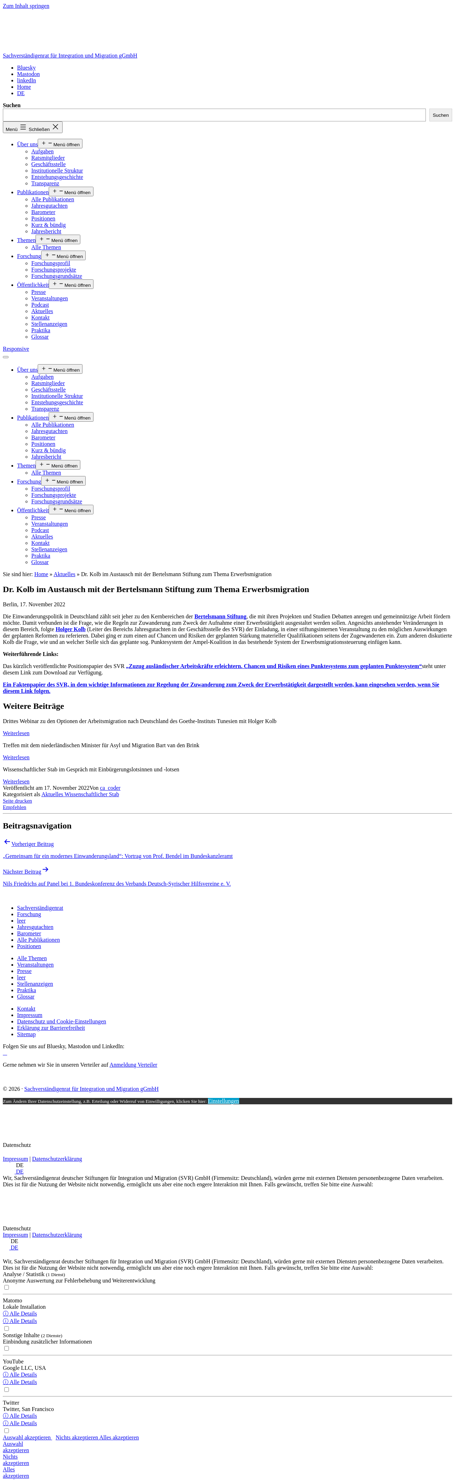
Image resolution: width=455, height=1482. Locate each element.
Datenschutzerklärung (57, 1159)
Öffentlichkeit (33, 285)
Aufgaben (42, 151)
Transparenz (45, 183)
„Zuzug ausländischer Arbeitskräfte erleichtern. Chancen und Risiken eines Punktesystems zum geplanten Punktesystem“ (274, 666)
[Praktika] (26, 990)
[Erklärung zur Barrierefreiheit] (51, 1028)
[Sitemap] (26, 1034)
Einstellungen (223, 1101)
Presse (38, 292)
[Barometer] (29, 933)
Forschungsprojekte (53, 270)
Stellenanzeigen (49, 324)
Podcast (40, 305)
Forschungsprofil (50, 263)
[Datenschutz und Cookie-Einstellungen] (61, 1021)
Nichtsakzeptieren (16, 1460)
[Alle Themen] (32, 958)
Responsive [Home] (16, 349)
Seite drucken (17, 801)
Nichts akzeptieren (78, 1437)
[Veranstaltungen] (35, 965)
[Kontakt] (26, 1009)
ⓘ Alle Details (20, 1314)
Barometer (43, 212)
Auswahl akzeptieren (27, 1437)
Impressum (15, 1159)
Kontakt (40, 318)
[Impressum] (29, 1015)
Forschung (29, 256)
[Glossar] (25, 997)
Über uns (27, 144)
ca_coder (110, 788)
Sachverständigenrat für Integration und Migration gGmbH (70, 56)
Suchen (12, 105)
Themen (26, 240)
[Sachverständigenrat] (40, 908)
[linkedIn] (26, 80)
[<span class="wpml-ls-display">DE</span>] (21, 93)
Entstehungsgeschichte (57, 177)
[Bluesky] (26, 68)
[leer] (21, 921)
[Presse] (24, 971)
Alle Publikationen (52, 199)
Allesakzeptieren (16, 1472)
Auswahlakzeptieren (16, 1447)
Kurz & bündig (48, 225)
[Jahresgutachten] (35, 927)
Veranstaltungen (49, 298)
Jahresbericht (46, 231)
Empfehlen (14, 807)
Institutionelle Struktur (57, 171)
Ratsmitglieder (48, 158)
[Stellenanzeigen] (35, 984)
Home (41, 574)
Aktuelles (42, 311)
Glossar (40, 337)
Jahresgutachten (49, 206)
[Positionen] (29, 946)
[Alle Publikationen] (38, 940)
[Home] (24, 87)
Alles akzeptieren (119, 1437)
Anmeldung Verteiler (133, 1065)
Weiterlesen (16, 733)
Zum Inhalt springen (26, 6)
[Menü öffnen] (6, 357)
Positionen (43, 218)
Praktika (40, 330)
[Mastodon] (28, 74)
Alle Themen (46, 247)
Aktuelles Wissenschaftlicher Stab (80, 794)
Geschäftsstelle (48, 164)
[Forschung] (29, 914)
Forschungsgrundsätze (56, 276)
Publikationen (33, 192)
